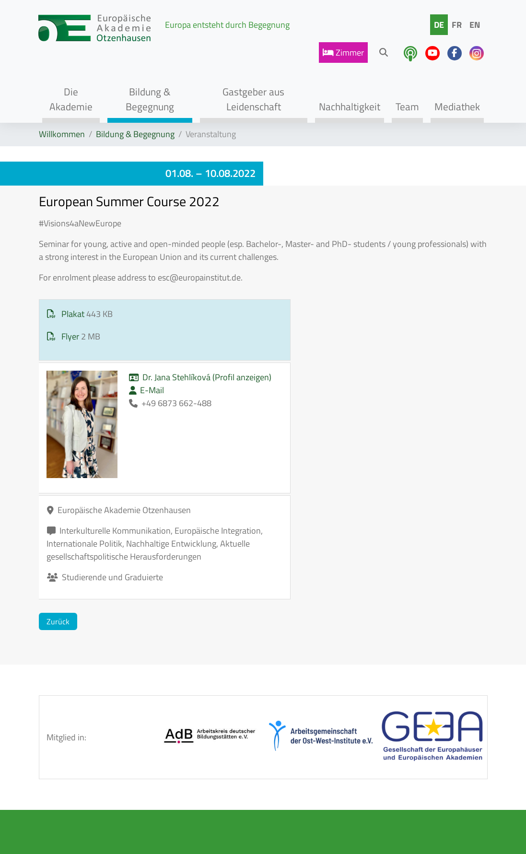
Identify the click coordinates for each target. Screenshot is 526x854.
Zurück (58, 475)
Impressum (214, 770)
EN (474, 24)
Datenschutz (217, 790)
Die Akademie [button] (71, 99)
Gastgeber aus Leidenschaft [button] (253, 99)
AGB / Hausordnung (219, 723)
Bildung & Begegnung (135, 134)
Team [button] (407, 106)
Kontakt (208, 749)
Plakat (66, 313)
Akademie (137, 716)
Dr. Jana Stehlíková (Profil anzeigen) (285, 320)
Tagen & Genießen (136, 764)
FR (457, 24)
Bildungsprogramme (156, 736)
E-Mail (262, 339)
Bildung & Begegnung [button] (150, 99)
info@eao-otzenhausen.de (420, 793)
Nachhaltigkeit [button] (349, 106)
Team (128, 790)
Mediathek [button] (457, 106)
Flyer (64, 336)
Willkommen (62, 134)
